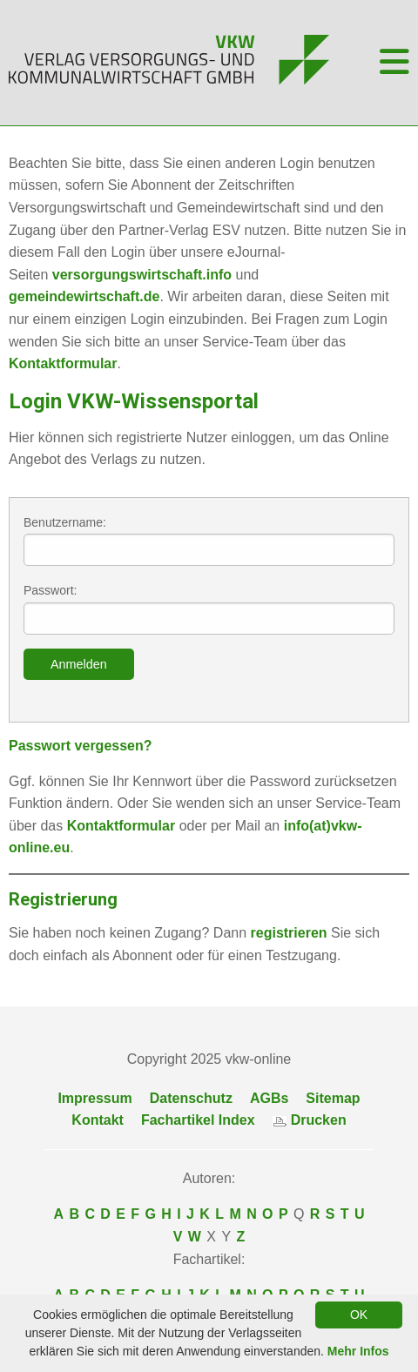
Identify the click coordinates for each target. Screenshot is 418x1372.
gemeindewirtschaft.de (84, 296)
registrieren (289, 932)
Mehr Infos (358, 1351)
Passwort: (209, 609)
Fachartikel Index (198, 1120)
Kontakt (97, 1120)
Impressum (94, 1098)
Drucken (310, 1120)
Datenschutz (191, 1098)
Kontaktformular (63, 363)
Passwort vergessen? (80, 745)
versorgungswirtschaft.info (142, 274)
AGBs (269, 1098)
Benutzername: (209, 541)
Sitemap (333, 1098)
